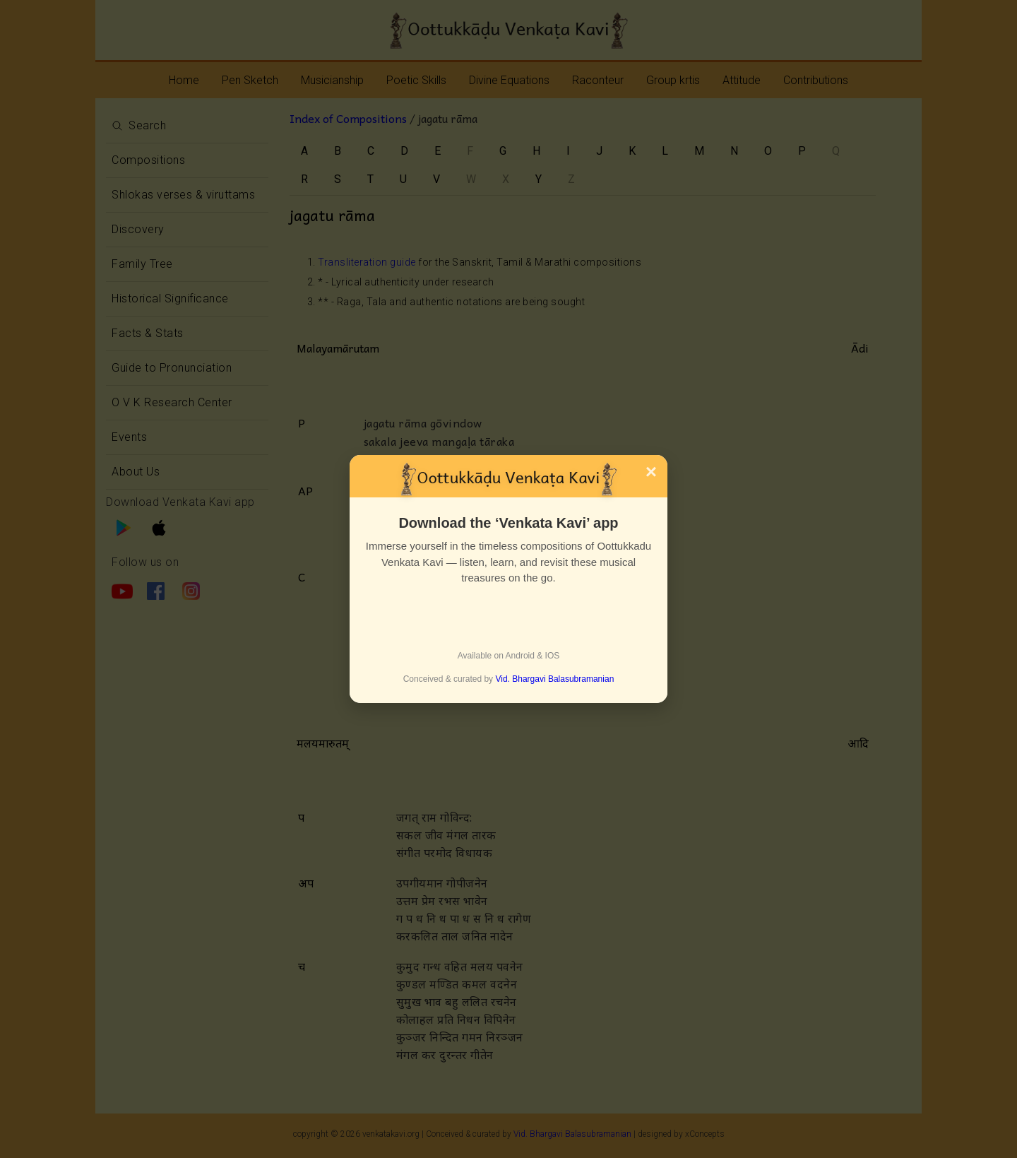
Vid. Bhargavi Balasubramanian (554, 679)
